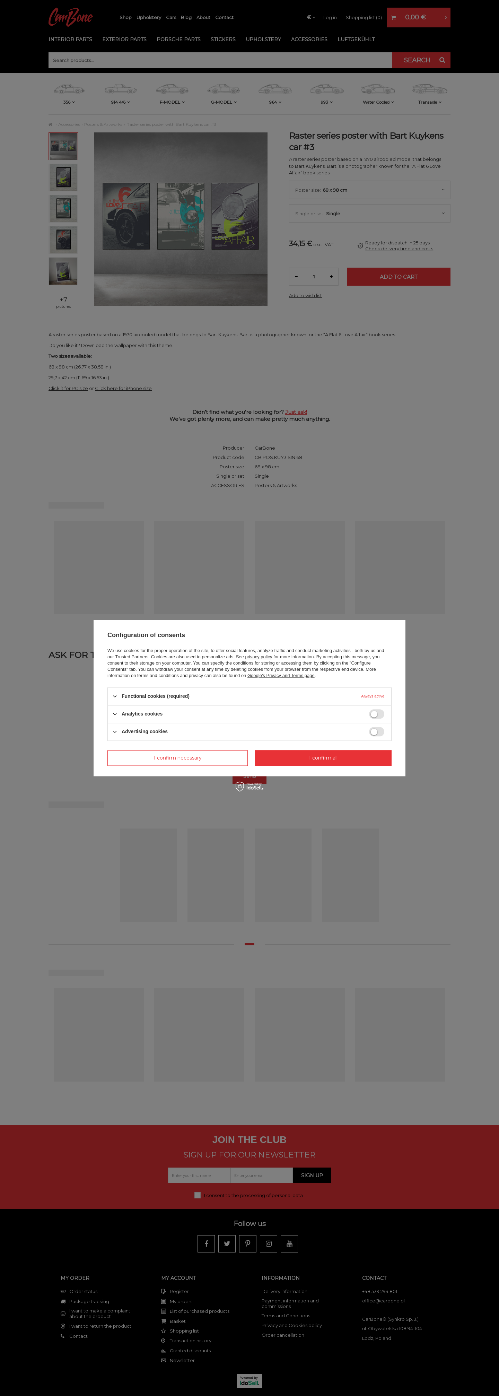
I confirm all (323, 758)
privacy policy (258, 656)
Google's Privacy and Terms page (281, 675)
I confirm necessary (178, 758)
